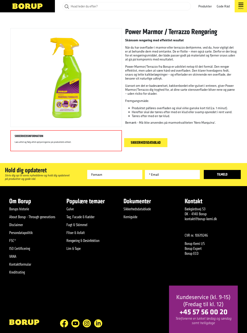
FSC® (12, 240)
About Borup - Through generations (32, 216)
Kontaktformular (20, 264)
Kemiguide (130, 216)
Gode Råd (223, 6)
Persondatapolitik (21, 232)
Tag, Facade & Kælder (80, 216)
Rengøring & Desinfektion (82, 240)
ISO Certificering (19, 248)
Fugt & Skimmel (76, 224)
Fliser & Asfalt (75, 232)
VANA (12, 256)
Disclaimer (16, 224)
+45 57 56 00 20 (203, 311)
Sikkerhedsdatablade (137, 209)
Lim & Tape (73, 248)
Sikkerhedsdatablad (146, 142)
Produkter (205, 6)
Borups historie (19, 209)
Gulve (70, 209)
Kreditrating (17, 272)
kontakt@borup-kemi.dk (201, 218)
